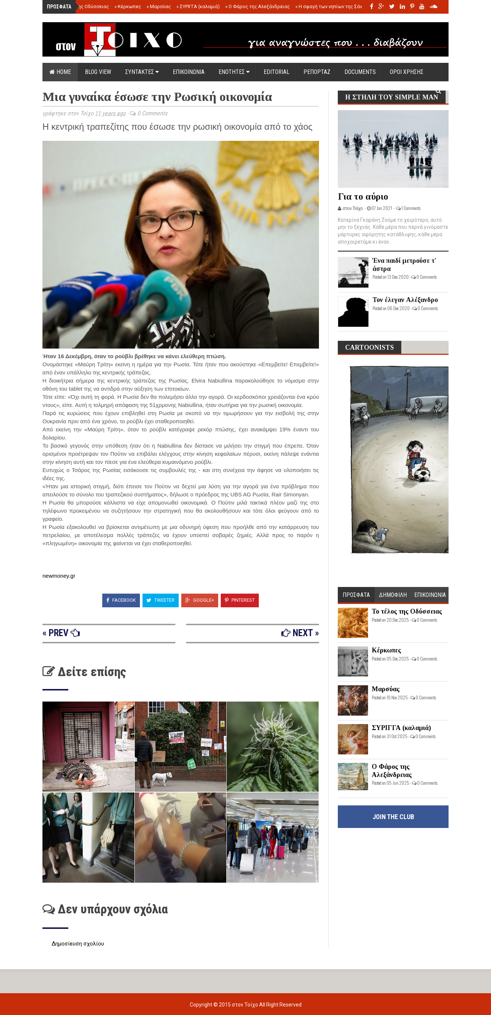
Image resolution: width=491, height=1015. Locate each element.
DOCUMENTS (360, 71)
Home (60, 71)
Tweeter (161, 600)
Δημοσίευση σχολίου (78, 943)
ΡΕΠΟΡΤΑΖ (316, 71)
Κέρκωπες (127, 6)
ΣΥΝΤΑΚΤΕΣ (142, 71)
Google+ (199, 600)
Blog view (98, 71)
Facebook (121, 600)
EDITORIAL (276, 71)
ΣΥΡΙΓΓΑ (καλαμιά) (198, 6)
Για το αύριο (363, 196)
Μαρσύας (159, 6)
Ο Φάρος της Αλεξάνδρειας (257, 6)
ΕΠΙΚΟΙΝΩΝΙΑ (189, 71)
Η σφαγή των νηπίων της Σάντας (332, 6)
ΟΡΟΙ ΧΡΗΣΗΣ (406, 71)
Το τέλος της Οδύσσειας (80, 6)
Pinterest (240, 600)
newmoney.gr (58, 576)
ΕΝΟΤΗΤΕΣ (234, 71)
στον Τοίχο (245, 1005)
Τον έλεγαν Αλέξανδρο (405, 299)
